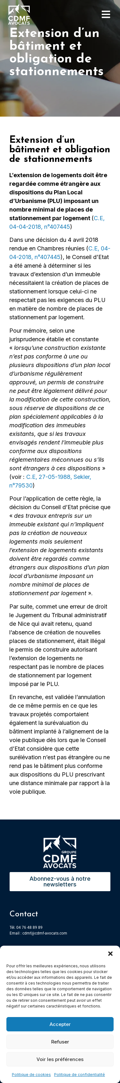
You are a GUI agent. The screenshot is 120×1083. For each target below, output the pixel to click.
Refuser (60, 1042)
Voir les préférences (60, 1059)
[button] (110, 953)
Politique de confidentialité (79, 1074)
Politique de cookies (31, 1074)
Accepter (60, 1024)
